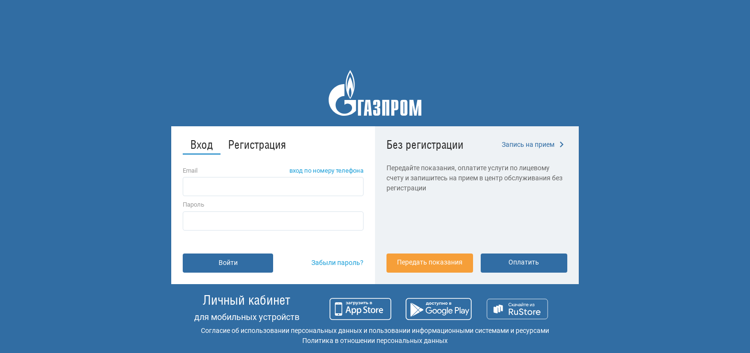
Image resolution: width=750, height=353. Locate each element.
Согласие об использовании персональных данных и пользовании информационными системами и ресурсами (375, 330)
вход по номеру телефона (326, 170)
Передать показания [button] (430, 262)
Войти (228, 262)
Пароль (193, 204)
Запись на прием (534, 144)
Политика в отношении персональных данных (375, 340)
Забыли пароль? (337, 262)
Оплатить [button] (523, 262)
